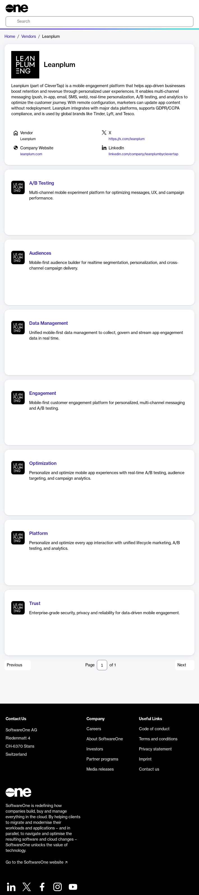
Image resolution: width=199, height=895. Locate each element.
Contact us (149, 769)
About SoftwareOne (104, 739)
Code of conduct (154, 729)
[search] (99, 21)
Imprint (145, 759)
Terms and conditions (158, 739)
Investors (94, 749)
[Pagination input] (102, 665)
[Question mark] (185, 8)
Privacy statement (155, 749)
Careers (93, 729)
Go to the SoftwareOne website (36, 862)
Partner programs (102, 759)
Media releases (100, 769)
